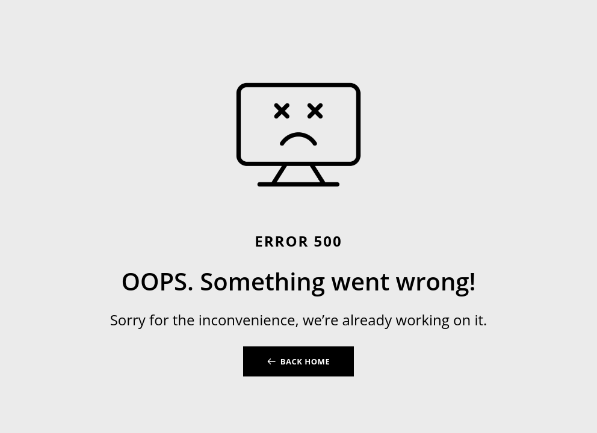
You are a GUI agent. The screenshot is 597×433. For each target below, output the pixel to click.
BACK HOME (305, 361)
